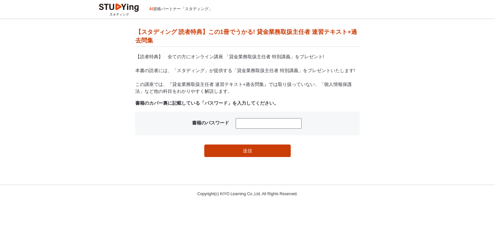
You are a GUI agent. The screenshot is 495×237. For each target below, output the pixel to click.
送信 (247, 150)
